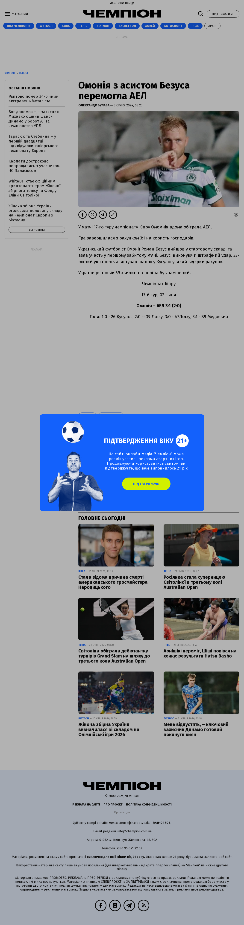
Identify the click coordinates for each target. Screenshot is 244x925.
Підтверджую (147, 484)
